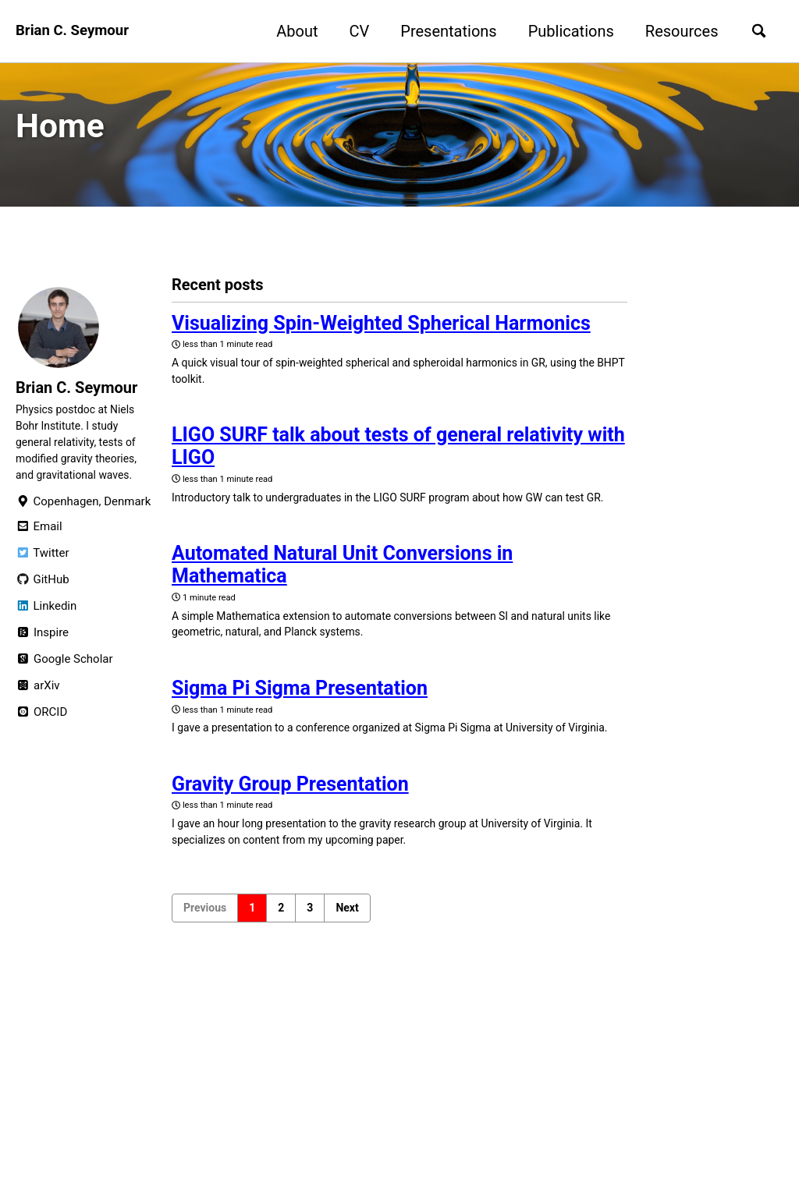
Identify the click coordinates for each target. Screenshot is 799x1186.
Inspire (42, 655)
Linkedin (46, 628)
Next (347, 980)
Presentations (442, 31)
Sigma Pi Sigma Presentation (300, 732)
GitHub (42, 602)
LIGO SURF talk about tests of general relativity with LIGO (398, 460)
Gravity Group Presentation (290, 851)
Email (39, 549)
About (290, 31)
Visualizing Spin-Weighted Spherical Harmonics (381, 331)
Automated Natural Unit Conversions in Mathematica (342, 602)
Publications (564, 31)
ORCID (41, 735)
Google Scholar (64, 681)
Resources (675, 31)
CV (353, 31)
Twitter (42, 575)
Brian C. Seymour (76, 31)
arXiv (38, 708)
